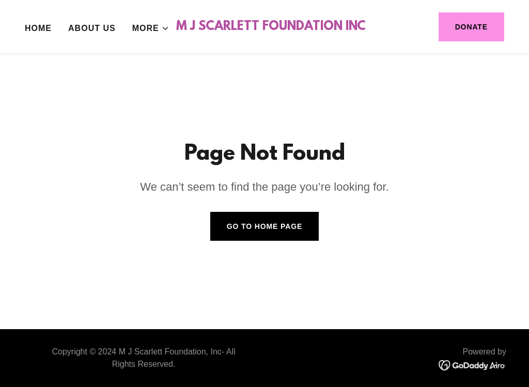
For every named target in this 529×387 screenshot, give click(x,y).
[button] (150, 28)
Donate (471, 27)
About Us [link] (92, 28)
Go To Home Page (265, 226)
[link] (271, 27)
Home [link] (38, 28)
